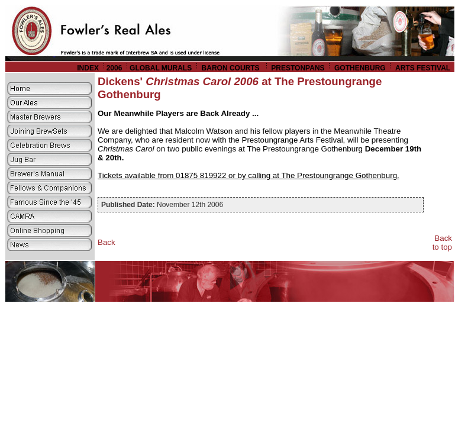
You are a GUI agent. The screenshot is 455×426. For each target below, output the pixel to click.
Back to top (442, 242)
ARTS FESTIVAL (423, 68)
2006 (114, 68)
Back (106, 242)
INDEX (88, 68)
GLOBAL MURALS (161, 68)
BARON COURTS (232, 68)
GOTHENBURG (360, 68)
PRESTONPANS (297, 68)
